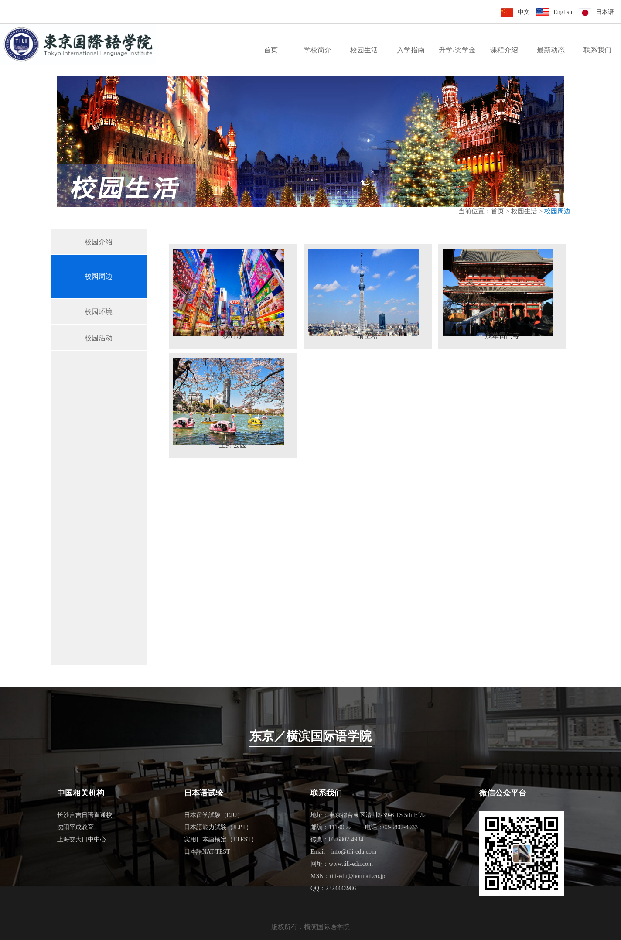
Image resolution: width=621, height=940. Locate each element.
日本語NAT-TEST (207, 851)
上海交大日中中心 (81, 839)
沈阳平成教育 (75, 827)
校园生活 (364, 50)
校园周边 (99, 276)
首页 (271, 50)
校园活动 (99, 338)
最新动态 (551, 50)
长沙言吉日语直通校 (84, 815)
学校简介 (317, 50)
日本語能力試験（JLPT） (218, 827)
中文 (524, 12)
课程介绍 (504, 50)
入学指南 (411, 50)
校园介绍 (99, 242)
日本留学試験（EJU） (213, 815)
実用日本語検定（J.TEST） (220, 839)
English (562, 12)
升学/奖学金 (457, 50)
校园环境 (99, 311)
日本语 (605, 12)
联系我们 (597, 50)
